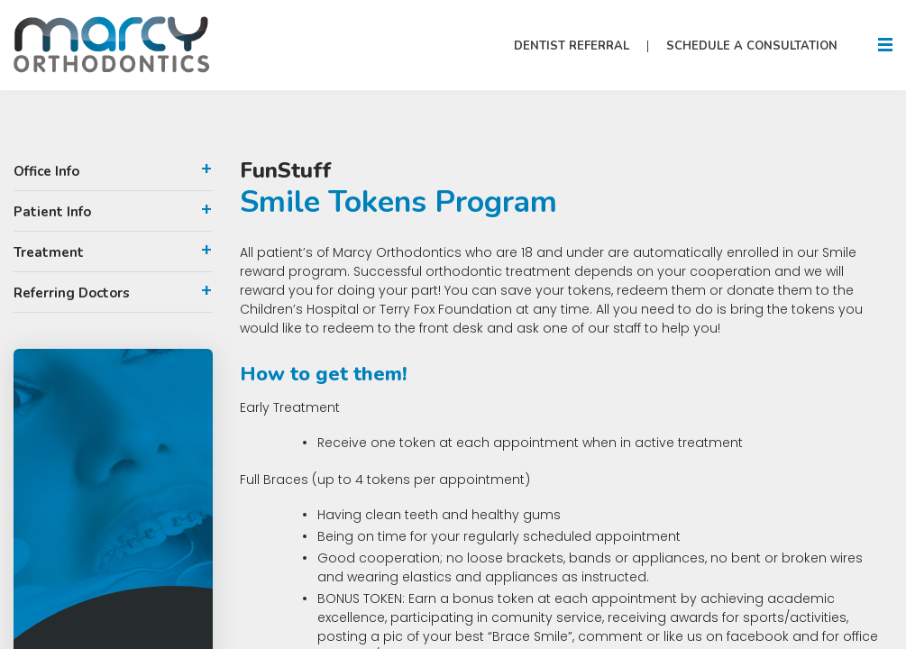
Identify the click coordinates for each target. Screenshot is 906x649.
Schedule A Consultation (751, 46)
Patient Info (52, 212)
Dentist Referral (571, 46)
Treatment (49, 252)
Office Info (46, 171)
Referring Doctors (72, 293)
